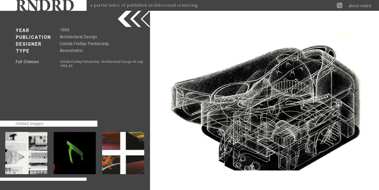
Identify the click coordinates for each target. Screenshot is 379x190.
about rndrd (360, 5)
